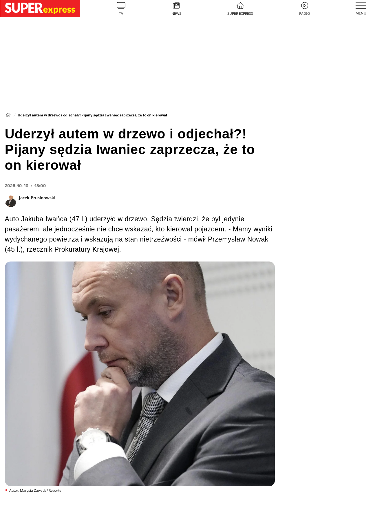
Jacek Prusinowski (37, 197)
